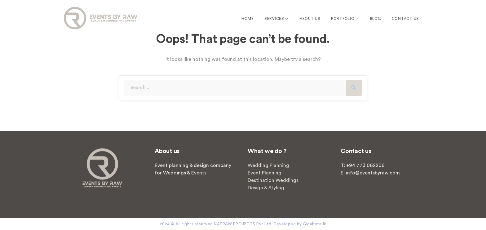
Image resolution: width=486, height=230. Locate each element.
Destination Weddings (273, 180)
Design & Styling (266, 187)
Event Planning (264, 172)
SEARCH (354, 88)
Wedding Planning (268, 165)
